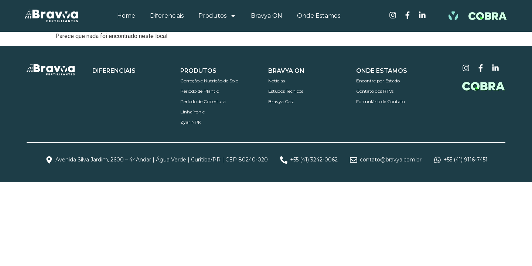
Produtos (217, 16)
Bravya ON (266, 15)
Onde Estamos (318, 15)
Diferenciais (167, 15)
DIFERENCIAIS (114, 70)
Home (126, 15)
